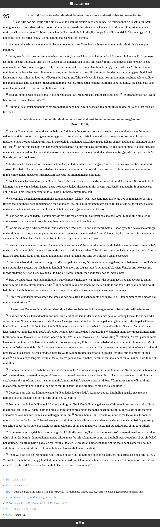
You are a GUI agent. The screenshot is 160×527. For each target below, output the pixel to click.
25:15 (9, 491)
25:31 (9, 509)
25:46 (9, 514)
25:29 (9, 497)
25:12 (9, 485)
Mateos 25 (79, 4)
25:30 (9, 503)
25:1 (8, 479)
